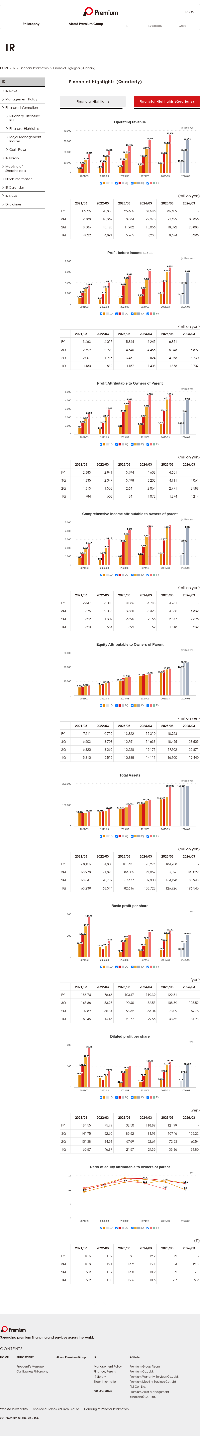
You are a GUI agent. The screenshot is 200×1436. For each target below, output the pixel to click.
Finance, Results (105, 1371)
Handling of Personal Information (106, 1409)
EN (186, 12)
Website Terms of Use (14, 1409)
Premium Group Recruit (145, 1366)
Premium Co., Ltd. (142, 1371)
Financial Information (34, 68)
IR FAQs (11, 195)
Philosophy (31, 24)
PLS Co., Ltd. (138, 1386)
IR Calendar (14, 187)
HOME (4, 68)
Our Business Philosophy (32, 1371)
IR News (11, 90)
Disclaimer (13, 204)
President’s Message (30, 1366)
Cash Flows (17, 149)
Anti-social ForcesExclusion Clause (56, 1409)
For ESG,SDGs (155, 26)
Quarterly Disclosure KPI (24, 117)
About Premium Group (86, 24)
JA (192, 12)
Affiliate (182, 26)
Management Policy (21, 99)
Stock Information (19, 179)
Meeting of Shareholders (15, 168)
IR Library (12, 158)
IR (127, 26)
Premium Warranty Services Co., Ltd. (154, 1376)
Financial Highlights (24, 128)
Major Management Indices (25, 138)
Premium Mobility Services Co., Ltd (153, 1381)
